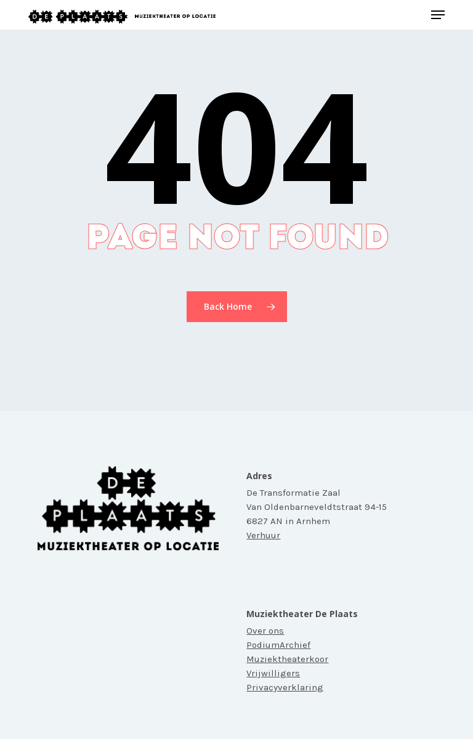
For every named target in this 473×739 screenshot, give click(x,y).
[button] (438, 15)
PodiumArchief (278, 644)
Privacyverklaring (284, 687)
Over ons (265, 630)
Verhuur (263, 535)
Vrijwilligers (273, 673)
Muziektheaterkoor (287, 658)
